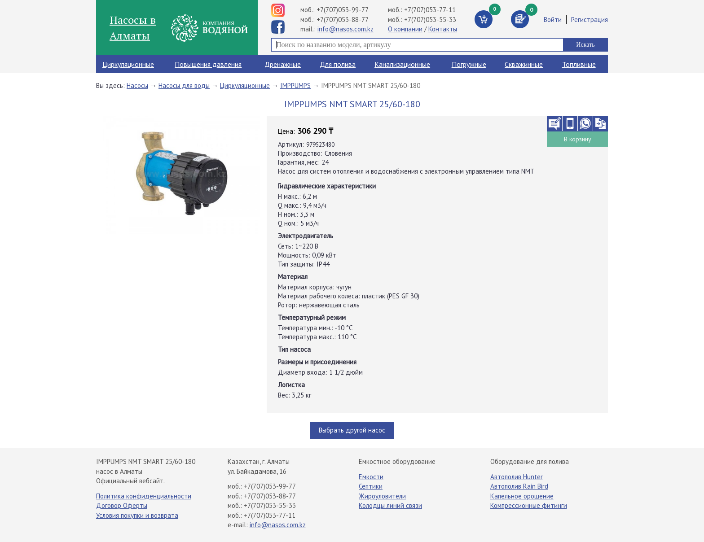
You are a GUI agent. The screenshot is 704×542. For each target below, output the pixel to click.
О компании (405, 29)
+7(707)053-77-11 (430, 9)
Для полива (338, 64)
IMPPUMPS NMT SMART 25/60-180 (370, 85)
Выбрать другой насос (352, 430)
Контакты (442, 29)
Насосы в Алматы (133, 27)
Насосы (137, 85)
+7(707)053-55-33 (430, 19)
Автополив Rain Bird (519, 486)
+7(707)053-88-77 (343, 19)
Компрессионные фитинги (528, 505)
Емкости (371, 476)
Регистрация (589, 19)
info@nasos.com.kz (345, 29)
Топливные (579, 64)
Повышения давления (208, 64)
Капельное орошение (522, 496)
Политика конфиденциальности (143, 496)
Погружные (469, 64)
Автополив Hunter (516, 476)
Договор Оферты (121, 505)
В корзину (577, 139)
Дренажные (282, 64)
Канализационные (402, 64)
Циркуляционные (128, 64)
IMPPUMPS (295, 85)
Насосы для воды (184, 85)
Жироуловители (382, 496)
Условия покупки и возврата (137, 515)
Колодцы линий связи (390, 505)
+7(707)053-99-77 (343, 9)
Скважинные (524, 64)
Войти (553, 19)
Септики (371, 486)
